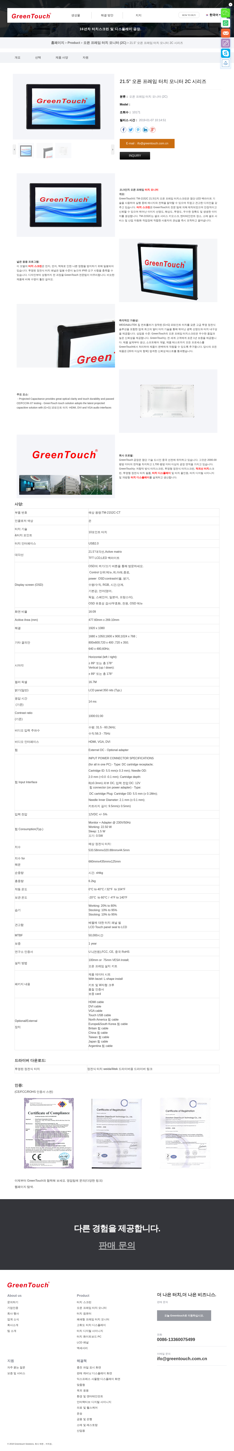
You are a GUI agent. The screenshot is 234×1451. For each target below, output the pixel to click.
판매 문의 (117, 1245)
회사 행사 (13, 1313)
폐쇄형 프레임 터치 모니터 (93, 1319)
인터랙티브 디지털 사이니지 (94, 1401)
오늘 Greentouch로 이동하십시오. (184, 1315)
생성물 (75, 15)
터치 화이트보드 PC (89, 1336)
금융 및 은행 (84, 1419)
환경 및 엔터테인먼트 (90, 1396)
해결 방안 (107, 15)
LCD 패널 (82, 1342)
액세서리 (82, 1348)
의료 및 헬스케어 (87, 1407)
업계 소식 (13, 1319)
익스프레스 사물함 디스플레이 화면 (98, 1378)
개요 (17, 57)
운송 (79, 1413)
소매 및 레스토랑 (87, 1425)
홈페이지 (57, 43)
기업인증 (12, 1307)
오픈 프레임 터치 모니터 (92, 1307)
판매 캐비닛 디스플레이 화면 (94, 1373)
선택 (38, 57)
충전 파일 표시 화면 (89, 1367)
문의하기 (12, 1302)
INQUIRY (135, 155)
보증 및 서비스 (16, 1373)
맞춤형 (81, 1384)
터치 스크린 (84, 1302)
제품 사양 (62, 57)
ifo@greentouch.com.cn (182, 1358)
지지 (138, 15)
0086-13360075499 (176, 1339)
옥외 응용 (82, 1390)
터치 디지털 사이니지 (90, 1330)
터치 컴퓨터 (84, 1313)
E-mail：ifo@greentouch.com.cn (147, 143)
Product (73, 43)
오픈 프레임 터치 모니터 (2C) (104, 43)
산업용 (81, 1430)
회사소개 (12, 1325)
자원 (85, 57)
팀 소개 (11, 1330)
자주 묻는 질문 (16, 1367)
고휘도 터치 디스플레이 (91, 1325)
